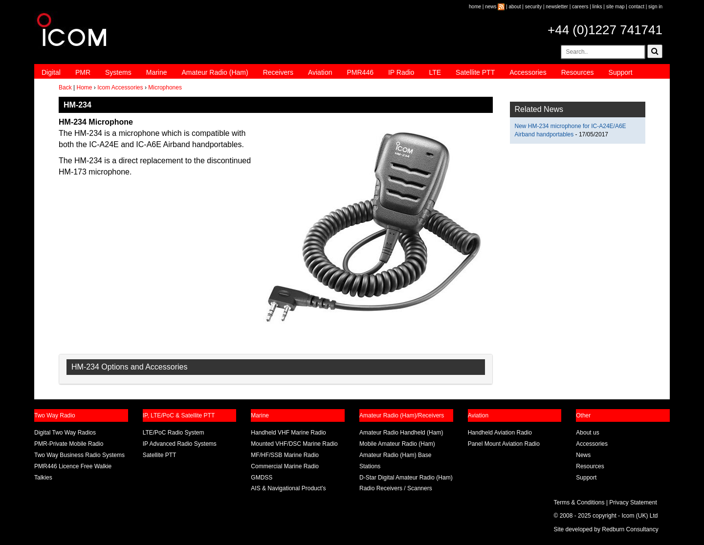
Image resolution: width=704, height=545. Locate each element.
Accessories (527, 72)
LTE (435, 72)
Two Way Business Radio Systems (79, 455)
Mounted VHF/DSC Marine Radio (294, 443)
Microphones (165, 87)
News (583, 455)
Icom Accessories (120, 87)
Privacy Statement (633, 502)
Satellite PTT (475, 72)
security (533, 6)
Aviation (320, 72)
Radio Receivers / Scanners (395, 488)
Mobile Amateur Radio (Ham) (397, 443)
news (490, 6)
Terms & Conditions (579, 502)
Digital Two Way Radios (65, 432)
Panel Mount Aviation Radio (504, 443)
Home (84, 87)
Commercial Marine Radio (285, 466)
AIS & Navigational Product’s (288, 488)
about (515, 6)
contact (636, 6)
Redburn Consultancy (630, 529)
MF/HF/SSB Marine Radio (285, 455)
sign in (655, 6)
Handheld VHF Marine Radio (288, 432)
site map (615, 6)
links (597, 6)
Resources (577, 72)
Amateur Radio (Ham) (215, 72)
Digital (51, 72)
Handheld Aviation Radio (500, 432)
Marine (156, 72)
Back (65, 87)
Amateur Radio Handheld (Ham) (401, 432)
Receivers (278, 72)
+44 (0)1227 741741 (605, 29)
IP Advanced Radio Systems (180, 443)
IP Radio (401, 72)
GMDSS (261, 477)
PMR (82, 72)
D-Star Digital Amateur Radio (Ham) (406, 477)
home (475, 6)
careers (580, 6)
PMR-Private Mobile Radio (68, 443)
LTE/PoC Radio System (173, 432)
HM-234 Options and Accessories (129, 367)
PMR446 (360, 72)
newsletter (557, 6)
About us (587, 432)
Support (621, 72)
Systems (118, 72)
